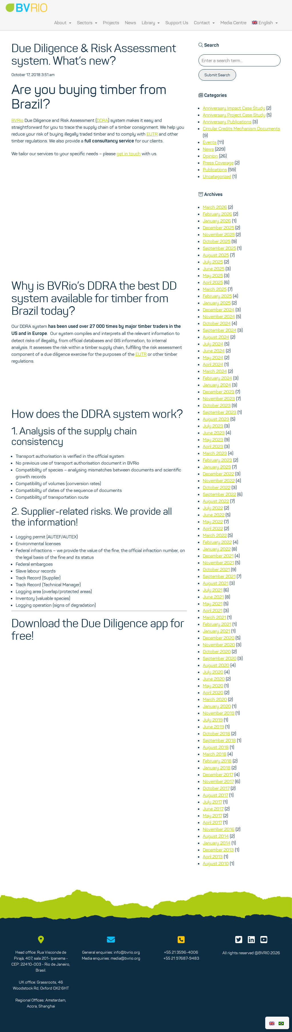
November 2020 (219, 644)
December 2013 (218, 850)
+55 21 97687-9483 (181, 958)
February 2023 (217, 460)
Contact (204, 22)
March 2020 (215, 699)
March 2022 (215, 535)
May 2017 (212, 815)
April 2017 (212, 822)
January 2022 (217, 549)
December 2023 (218, 392)
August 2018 (216, 747)
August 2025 (216, 255)
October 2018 (216, 733)
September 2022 (219, 494)
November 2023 (219, 398)
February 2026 (217, 214)
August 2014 (216, 836)
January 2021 (216, 631)
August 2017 (215, 795)
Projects (111, 22)
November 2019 (218, 713)
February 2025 (217, 296)
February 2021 (217, 624)
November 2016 (218, 829)
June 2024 (214, 350)
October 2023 (217, 405)
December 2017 (218, 774)
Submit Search (217, 74)
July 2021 (212, 590)
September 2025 (219, 248)
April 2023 (213, 446)
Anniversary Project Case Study (234, 115)
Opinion (210, 156)
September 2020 (219, 658)
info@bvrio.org (127, 952)
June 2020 (214, 679)
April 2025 (213, 282)
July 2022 (213, 508)
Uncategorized (217, 176)
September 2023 (219, 412)
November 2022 (219, 480)
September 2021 (219, 576)
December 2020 (218, 638)
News (130, 22)
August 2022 (216, 501)
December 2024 (218, 309)
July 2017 (212, 802)
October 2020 (217, 651)
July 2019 (213, 720)
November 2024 (219, 316)
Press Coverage (218, 162)
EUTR (152, 134)
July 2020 (213, 672)
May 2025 (213, 275)
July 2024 (213, 344)
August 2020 (216, 665)
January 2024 (217, 385)
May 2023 (213, 439)
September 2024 (219, 330)
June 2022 (213, 515)
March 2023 (215, 453)
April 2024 (213, 364)
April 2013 (213, 856)
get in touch (129, 153)
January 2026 (217, 221)
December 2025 (218, 227)
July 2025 (213, 262)
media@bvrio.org (125, 958)
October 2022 (216, 487)
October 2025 (216, 241)
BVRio (17, 120)
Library (151, 22)
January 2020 (217, 706)
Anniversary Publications (227, 121)
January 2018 (216, 768)
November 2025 (219, 234)
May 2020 (213, 685)
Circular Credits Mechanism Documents (241, 128)
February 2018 (217, 761)
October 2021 (216, 569)
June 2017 (213, 809)
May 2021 (212, 603)
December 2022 (218, 474)
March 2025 (215, 289)
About (62, 22)
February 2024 (217, 378)
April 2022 (213, 528)
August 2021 (215, 583)
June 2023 (214, 433)
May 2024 (213, 357)
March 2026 (215, 207)
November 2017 (218, 781)
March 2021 (214, 617)
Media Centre (233, 22)
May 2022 (213, 521)
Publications (215, 169)
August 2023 (216, 419)
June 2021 (213, 597)
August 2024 (216, 337)
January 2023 (217, 467)
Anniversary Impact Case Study (234, 108)
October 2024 (217, 323)
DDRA (102, 120)
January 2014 (216, 843)
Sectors (87, 22)
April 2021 (212, 610)
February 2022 (217, 542)
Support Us (176, 22)
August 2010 (216, 863)
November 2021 (218, 562)
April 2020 (213, 692)
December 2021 (218, 556)
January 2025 (217, 303)
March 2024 (215, 371)
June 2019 (213, 726)
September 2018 (219, 740)
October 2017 (216, 788)
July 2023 (213, 426)
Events (209, 142)
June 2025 (213, 268)
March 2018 (214, 754)
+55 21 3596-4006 (181, 952)
